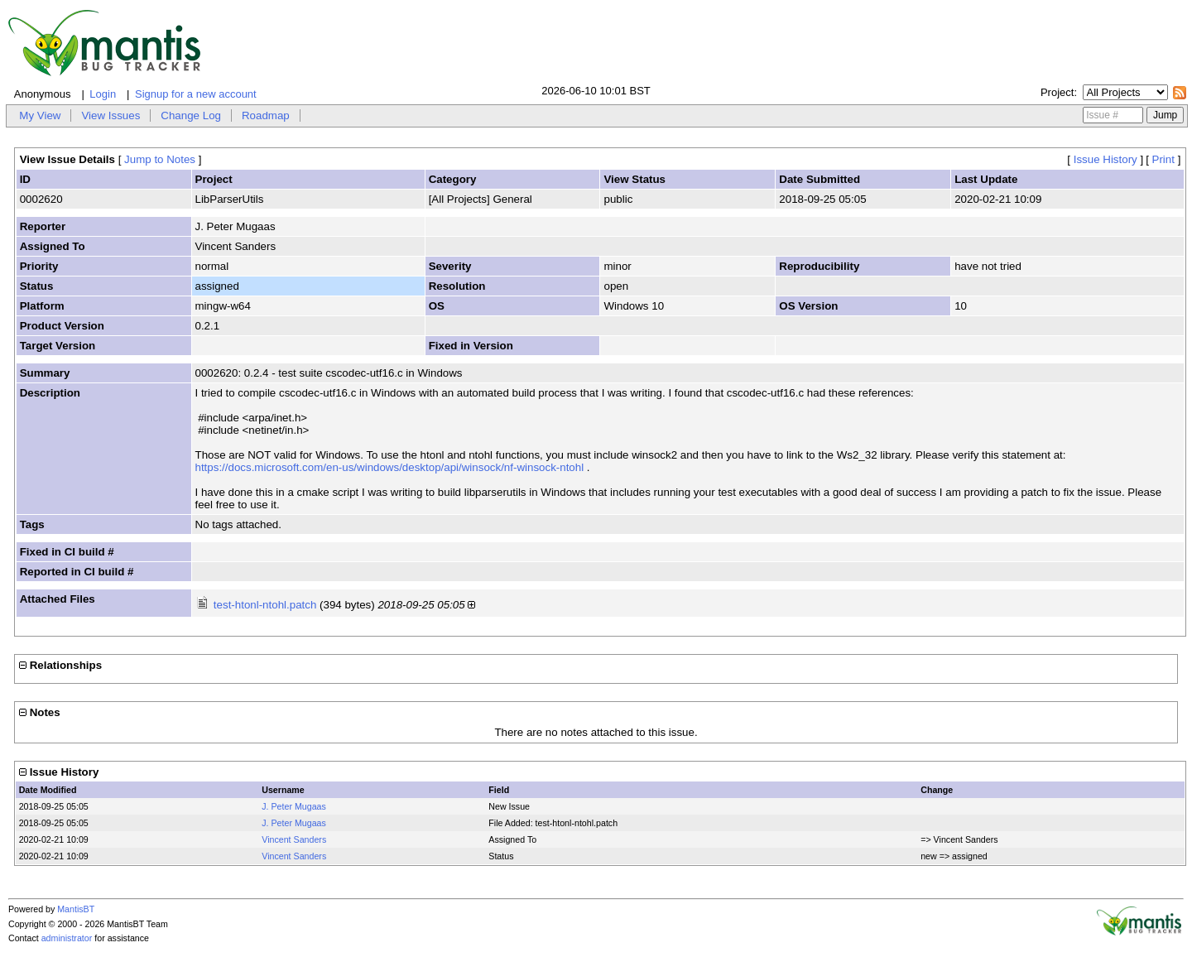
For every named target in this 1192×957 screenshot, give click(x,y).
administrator (67, 938)
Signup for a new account (196, 94)
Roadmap (266, 115)
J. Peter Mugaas (294, 806)
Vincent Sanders (294, 839)
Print (1163, 159)
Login (102, 94)
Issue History (1105, 159)
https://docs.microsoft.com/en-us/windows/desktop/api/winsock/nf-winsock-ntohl (389, 467)
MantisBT (75, 909)
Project (1057, 92)
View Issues (110, 115)
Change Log (191, 115)
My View (39, 115)
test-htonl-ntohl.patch (265, 605)
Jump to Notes (159, 159)
